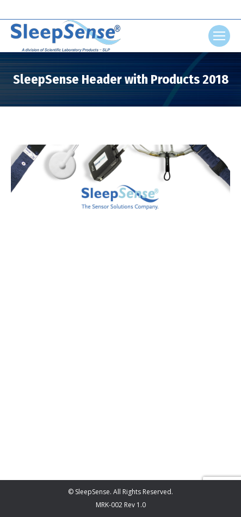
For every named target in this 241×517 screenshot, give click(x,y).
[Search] (121, 9)
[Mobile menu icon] (219, 36)
